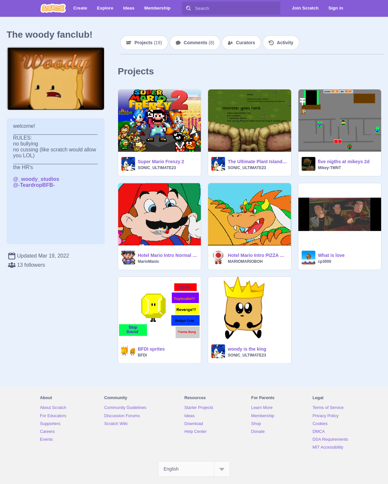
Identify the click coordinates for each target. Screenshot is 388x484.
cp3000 (324, 261)
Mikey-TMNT (329, 167)
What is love (331, 255)
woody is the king (247, 349)
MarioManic (148, 261)
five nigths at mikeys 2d (344, 161)
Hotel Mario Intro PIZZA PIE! (257, 255)
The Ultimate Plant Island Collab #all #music (257, 161)
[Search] (188, 8)
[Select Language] (194, 469)
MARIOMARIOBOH (245, 261)
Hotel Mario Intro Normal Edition (167, 255)
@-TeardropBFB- (34, 185)
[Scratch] (53, 8)
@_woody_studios (36, 179)
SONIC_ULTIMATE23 (157, 167)
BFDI (142, 355)
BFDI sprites (151, 349)
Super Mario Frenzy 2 (161, 161)
